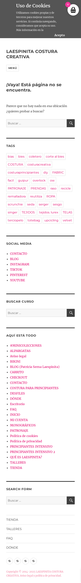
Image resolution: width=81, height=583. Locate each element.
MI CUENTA (19, 420)
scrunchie (15, 204)
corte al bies (55, 156)
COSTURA (15, 164)
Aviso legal (18, 356)
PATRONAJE (17, 188)
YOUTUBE (17, 280)
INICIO (15, 415)
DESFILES (17, 393)
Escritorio (17, 404)
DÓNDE (15, 399)
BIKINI (15, 361)
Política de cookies (24, 436)
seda (30, 204)
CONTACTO (18, 254)
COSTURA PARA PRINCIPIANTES (34, 388)
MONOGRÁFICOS (23, 425)
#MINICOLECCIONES (26, 345)
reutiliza (36, 196)
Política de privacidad (26, 441)
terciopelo (15, 220)
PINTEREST (19, 275)
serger (43, 204)
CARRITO (17, 372)
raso (53, 188)
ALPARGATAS (20, 351)
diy (45, 172)
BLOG (14, 259)
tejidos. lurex (48, 212)
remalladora (17, 196)
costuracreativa (39, 164)
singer (12, 212)
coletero (35, 156)
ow (52, 180)
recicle (66, 188)
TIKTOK (16, 269)
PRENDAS (38, 188)
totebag (34, 220)
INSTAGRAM (19, 264)
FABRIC (58, 172)
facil (11, 180)
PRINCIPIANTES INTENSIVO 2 (32, 452)
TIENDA (16, 468)
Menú (12, 67)
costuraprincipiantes (23, 172)
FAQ (13, 409)
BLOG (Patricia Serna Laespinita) (35, 367)
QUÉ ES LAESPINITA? (26, 457)
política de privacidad (48, 575)
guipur (23, 180)
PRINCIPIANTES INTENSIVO (31, 446)
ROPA (50, 196)
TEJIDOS (28, 212)
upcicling (51, 220)
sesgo (57, 204)
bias (11, 156)
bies (21, 156)
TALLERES (18, 462)
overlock (39, 180)
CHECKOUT (18, 377)
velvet (67, 220)
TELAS (67, 212)
